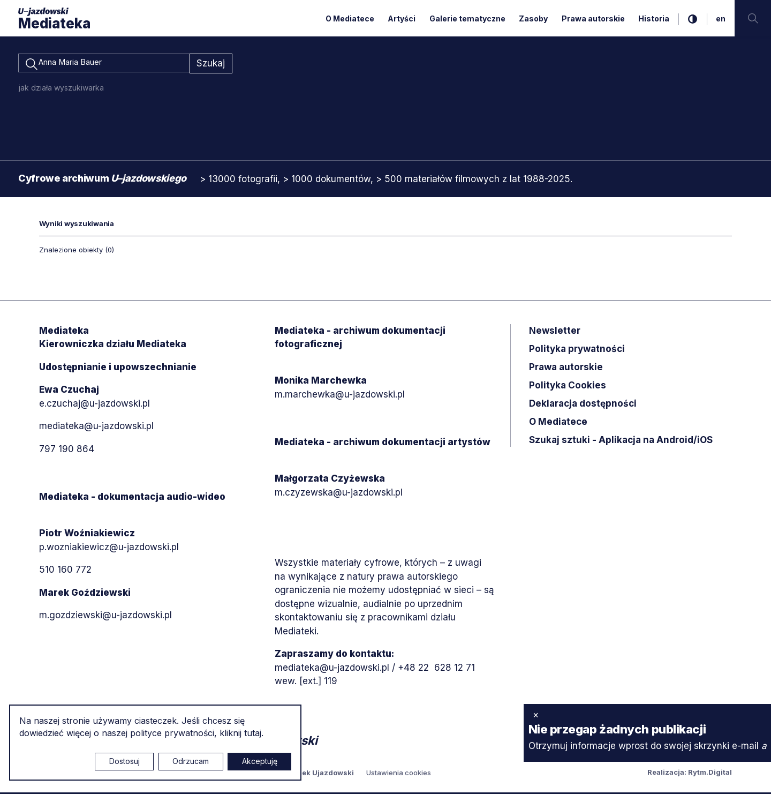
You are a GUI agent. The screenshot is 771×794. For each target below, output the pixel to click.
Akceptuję (259, 761)
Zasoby (533, 18)
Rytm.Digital (710, 773)
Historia (653, 18)
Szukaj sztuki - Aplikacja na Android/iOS (621, 441)
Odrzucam (190, 761)
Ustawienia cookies (398, 774)
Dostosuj (124, 761)
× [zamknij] (536, 714)
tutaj (252, 733)
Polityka (567, 386)
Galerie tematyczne (467, 18)
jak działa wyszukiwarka (61, 89)
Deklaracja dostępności (583, 405)
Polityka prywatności (577, 350)
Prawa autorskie (593, 18)
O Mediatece (350, 18)
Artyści (401, 18)
